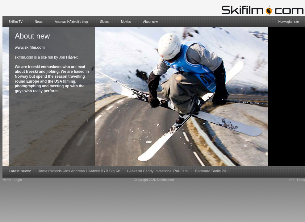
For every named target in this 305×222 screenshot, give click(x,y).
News (39, 21)
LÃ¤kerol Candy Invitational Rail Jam (157, 171)
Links (301, 180)
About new (150, 21)
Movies (126, 21)
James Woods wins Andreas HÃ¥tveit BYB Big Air (79, 171)
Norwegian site (288, 21)
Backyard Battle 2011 (212, 171)
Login (18, 180)
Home (6, 180)
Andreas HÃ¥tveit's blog (71, 21)
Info (291, 180)
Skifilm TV (16, 21)
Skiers (104, 21)
